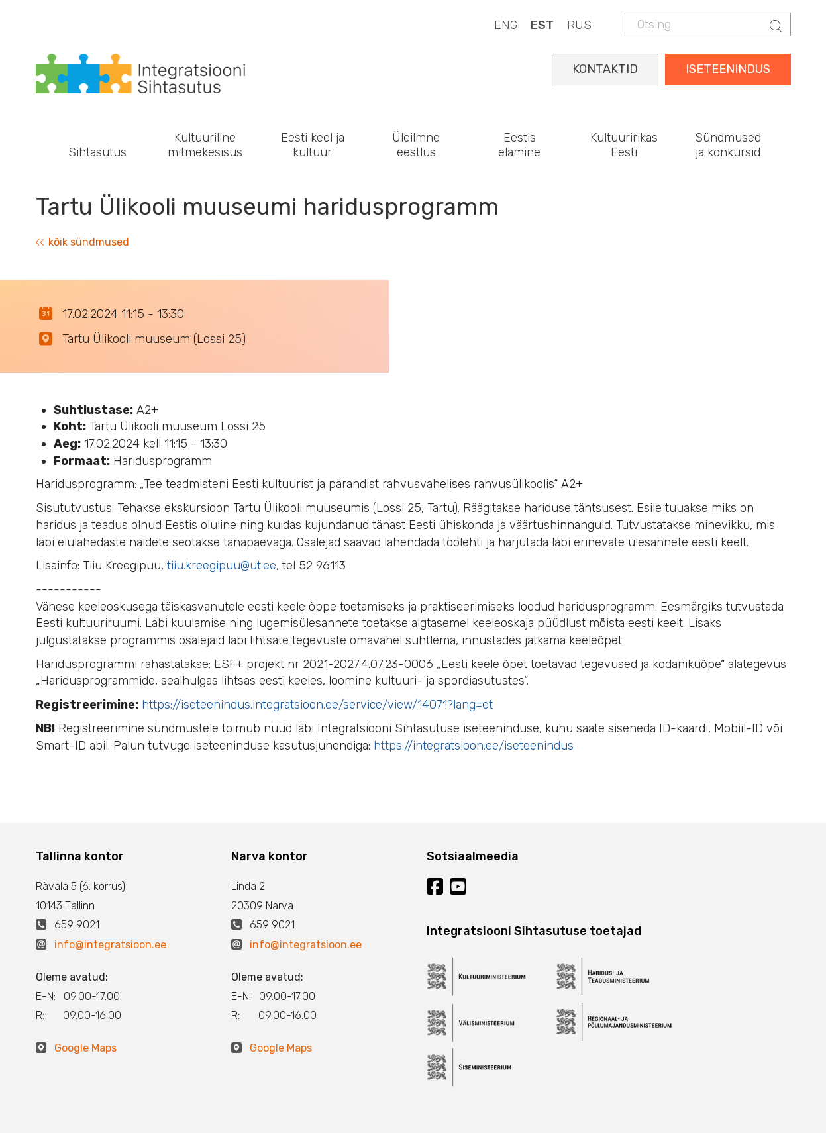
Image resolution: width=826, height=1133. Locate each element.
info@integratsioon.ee (110, 944)
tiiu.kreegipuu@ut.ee (221, 565)
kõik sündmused (82, 242)
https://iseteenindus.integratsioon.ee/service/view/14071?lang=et (317, 704)
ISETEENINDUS (728, 69)
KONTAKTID (605, 69)
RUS (579, 25)
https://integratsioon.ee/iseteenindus (474, 745)
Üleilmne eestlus (416, 145)
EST (542, 25)
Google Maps (85, 1048)
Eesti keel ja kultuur (312, 145)
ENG (505, 25)
